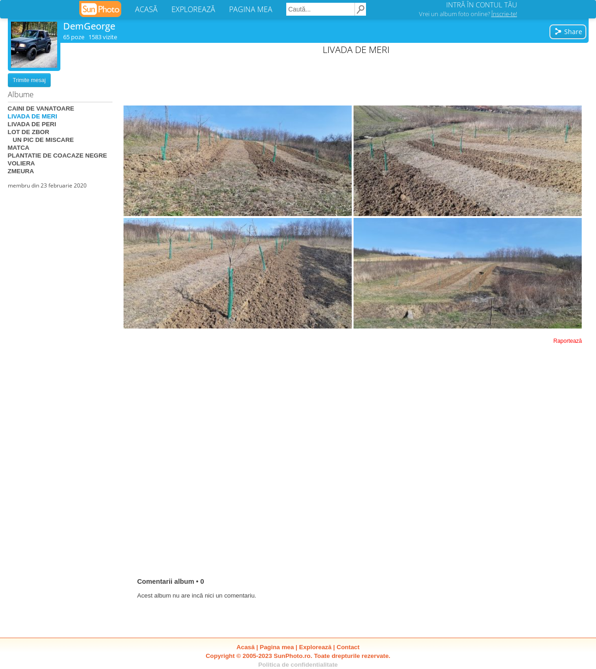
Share (568, 31)
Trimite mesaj (29, 80)
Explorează (315, 647)
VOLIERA (21, 163)
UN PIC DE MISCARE (41, 139)
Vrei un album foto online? (468, 14)
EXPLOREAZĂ (193, 9)
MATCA (19, 147)
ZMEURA (21, 171)
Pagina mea (277, 647)
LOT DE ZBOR (28, 132)
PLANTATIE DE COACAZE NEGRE (57, 155)
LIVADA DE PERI (32, 124)
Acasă (245, 647)
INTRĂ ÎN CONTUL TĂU (481, 4)
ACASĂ (146, 9)
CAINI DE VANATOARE (41, 108)
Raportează (567, 341)
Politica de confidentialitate (298, 664)
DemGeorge (89, 26)
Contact (348, 647)
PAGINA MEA (250, 9)
